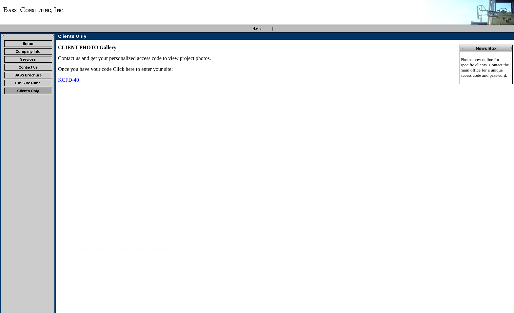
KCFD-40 (68, 80)
